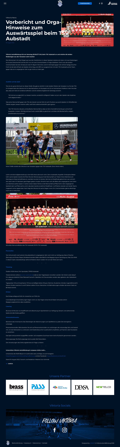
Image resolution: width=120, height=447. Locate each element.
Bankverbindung (17, 443)
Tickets (85, 3)
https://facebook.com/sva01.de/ (56, 356)
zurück (10, 363)
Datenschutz (37, 443)
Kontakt (44, 443)
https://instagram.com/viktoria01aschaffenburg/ (20, 356)
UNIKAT (92, 443)
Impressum (27, 443)
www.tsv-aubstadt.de (26, 275)
